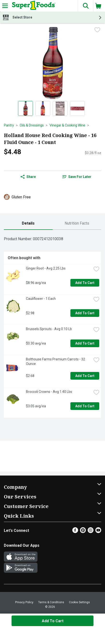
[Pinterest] (83, 531)
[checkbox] (97, 30)
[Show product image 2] (42, 108)
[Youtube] (98, 531)
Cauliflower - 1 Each (41, 299)
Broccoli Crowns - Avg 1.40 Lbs (49, 392)
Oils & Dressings (32, 125)
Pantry (9, 125)
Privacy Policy (24, 602)
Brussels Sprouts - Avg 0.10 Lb (49, 329)
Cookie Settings (79, 602)
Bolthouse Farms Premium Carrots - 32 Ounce (56, 361)
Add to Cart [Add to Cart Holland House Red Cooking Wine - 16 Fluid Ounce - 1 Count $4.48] (52, 621)
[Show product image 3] (60, 108)
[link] (77, 177)
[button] (85, 6)
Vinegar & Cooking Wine (67, 125)
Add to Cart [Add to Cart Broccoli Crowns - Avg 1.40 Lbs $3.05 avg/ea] (84, 406)
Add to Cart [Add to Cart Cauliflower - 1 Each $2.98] (84, 313)
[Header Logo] (32, 6)
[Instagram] (90, 531)
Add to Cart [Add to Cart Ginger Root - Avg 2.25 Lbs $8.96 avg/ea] (84, 283)
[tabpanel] (52, 325)
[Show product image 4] (77, 108)
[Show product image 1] (25, 108)
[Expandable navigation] (5, 6)
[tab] (28, 223)
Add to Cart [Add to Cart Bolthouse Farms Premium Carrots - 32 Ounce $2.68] (84, 376)
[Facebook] (75, 531)
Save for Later (76, 177)
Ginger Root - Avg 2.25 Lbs (46, 268)
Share (28, 177)
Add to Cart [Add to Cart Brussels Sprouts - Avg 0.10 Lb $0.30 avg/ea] (84, 343)
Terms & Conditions (51, 602)
